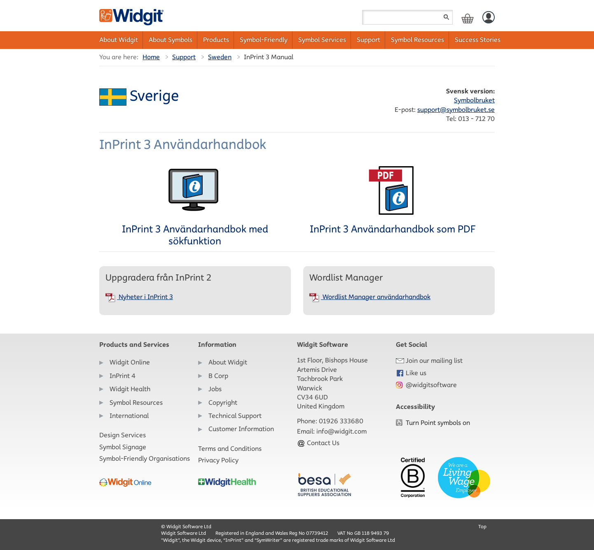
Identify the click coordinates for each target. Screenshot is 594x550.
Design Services (122, 435)
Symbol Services (322, 40)
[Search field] (407, 17)
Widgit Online (130, 362)
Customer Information (241, 429)
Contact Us (318, 443)
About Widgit (118, 40)
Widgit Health (130, 389)
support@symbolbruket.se (456, 110)
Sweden (220, 57)
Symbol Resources (417, 40)
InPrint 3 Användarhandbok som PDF (392, 200)
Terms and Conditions (230, 449)
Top (482, 526)
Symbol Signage (122, 447)
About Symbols (170, 40)
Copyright (222, 402)
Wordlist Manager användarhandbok (369, 297)
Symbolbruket (474, 100)
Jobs (215, 389)
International (129, 416)
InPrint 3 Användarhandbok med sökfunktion (195, 206)
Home (151, 57)
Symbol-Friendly (264, 40)
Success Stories (477, 40)
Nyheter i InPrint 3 (139, 297)
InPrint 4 (123, 376)
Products (216, 40)
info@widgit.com (341, 431)
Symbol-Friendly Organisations (144, 458)
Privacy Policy (218, 460)
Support (368, 40)
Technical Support (235, 416)
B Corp (218, 376)
